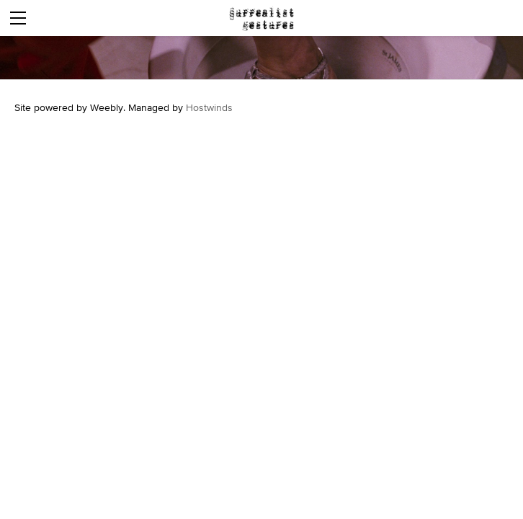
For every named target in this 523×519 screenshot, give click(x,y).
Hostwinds (209, 107)
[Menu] (18, 18)
